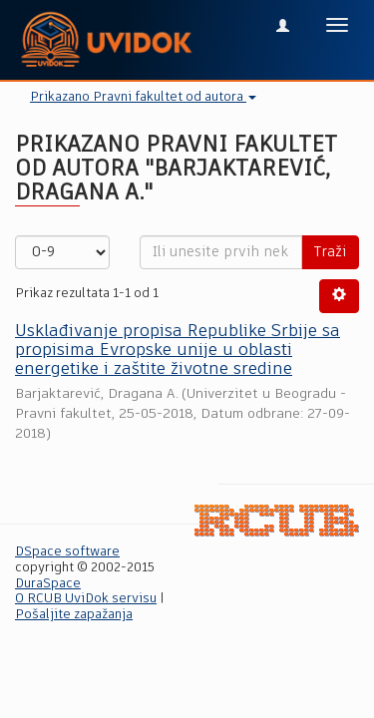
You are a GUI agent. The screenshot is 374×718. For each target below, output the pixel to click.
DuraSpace (48, 583)
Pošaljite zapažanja (74, 614)
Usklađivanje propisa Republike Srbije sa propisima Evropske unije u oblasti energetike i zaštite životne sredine (177, 350)
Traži (330, 252)
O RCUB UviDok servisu (86, 598)
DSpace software (67, 551)
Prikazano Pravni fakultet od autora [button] (143, 97)
